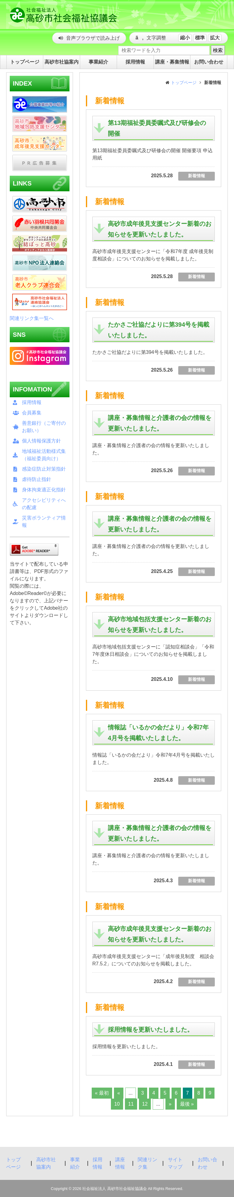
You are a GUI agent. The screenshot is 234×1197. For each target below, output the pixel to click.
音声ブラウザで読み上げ (93, 38)
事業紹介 (75, 1163)
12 (145, 1104)
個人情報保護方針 (41, 440)
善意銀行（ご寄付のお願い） (44, 426)
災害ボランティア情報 (44, 521)
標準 (200, 37)
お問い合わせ (207, 1163)
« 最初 (102, 1093)
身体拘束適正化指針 (44, 489)
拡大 (215, 37)
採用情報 (31, 402)
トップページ (184, 82)
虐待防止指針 (36, 479)
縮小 (185, 37)
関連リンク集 (147, 1163)
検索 (218, 50)
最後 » (187, 1104)
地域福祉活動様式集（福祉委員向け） (44, 455)
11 (131, 1104)
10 (117, 1104)
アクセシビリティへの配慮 (44, 504)
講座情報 (120, 1163)
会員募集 (31, 412)
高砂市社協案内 (46, 1163)
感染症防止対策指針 (44, 469)
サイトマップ (175, 1163)
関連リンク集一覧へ (32, 318)
